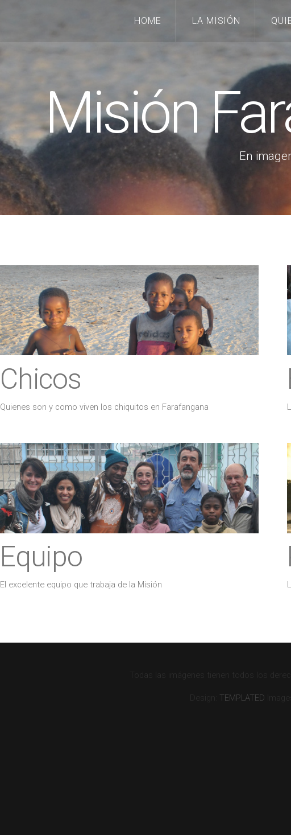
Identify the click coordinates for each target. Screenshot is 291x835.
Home (147, 20)
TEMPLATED (242, 698)
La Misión (216, 20)
